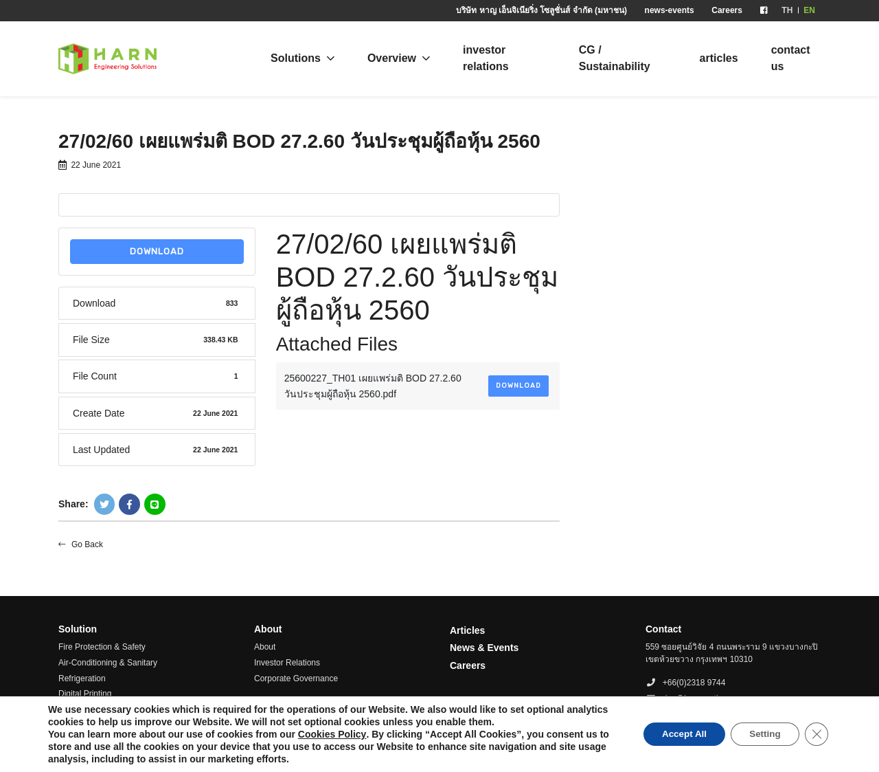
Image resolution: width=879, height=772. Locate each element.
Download (157, 251)
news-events (669, 10)
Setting (761, 734)
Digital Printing (84, 693)
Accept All (675, 734)
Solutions (296, 58)
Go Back (80, 544)
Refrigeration (82, 678)
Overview (391, 58)
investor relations (486, 58)
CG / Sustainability (614, 58)
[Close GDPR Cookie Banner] (815, 734)
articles (719, 58)
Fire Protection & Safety (102, 647)
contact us (790, 58)
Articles (467, 630)
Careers (726, 10)
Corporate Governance (296, 678)
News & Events (484, 647)
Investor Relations (287, 663)
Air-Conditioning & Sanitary (107, 663)
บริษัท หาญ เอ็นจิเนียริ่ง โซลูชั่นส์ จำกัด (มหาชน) (541, 10)
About (264, 647)
